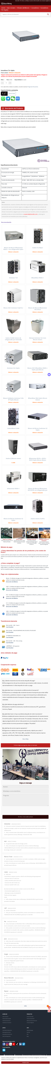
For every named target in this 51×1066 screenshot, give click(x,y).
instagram (7, 1044)
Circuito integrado (30, 1022)
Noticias (28, 1032)
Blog (28, 1036)
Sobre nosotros (5, 1016)
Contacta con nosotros (6, 1022)
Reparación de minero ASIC (32, 1020)
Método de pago (30, 1030)
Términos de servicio (6, 1020)
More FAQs (26, 739)
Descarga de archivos (6, 1032)
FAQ (27, 1034)
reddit (10, 1044)
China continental (9, 1055)
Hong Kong (18, 1055)
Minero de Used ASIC (30, 1018)
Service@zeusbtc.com (3, 1050)
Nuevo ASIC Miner (30, 1016)
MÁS (25, 1006)
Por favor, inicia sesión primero (25, 817)
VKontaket (20, 1044)
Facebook (3, 1044)
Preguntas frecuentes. (33, 87)
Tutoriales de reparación (7, 1030)
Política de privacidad (6, 1018)
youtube (13, 1044)
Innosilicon (35, 8)
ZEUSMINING (6, 3)
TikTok (17, 1044)
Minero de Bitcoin (23, 8)
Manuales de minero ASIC (7, 1034)
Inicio (3, 8)
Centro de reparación (6, 1036)
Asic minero (11, 8)
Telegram (23, 1044)
